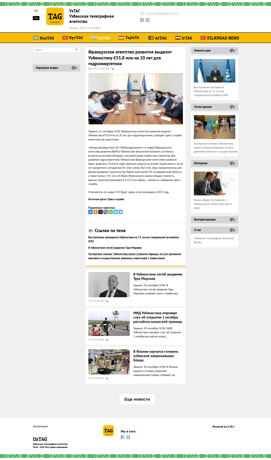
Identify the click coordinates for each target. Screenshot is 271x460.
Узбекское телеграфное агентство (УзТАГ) (214, 240)
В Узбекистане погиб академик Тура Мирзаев (115, 247)
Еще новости (137, 399)
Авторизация (40, 426)
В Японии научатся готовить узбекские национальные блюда (155, 355)
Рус (36, 18)
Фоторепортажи (205, 219)
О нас (197, 230)
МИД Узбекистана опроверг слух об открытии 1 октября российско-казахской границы (157, 317)
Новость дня (202, 50)
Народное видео (47, 68)
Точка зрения (203, 107)
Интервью (200, 163)
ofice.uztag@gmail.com (162, 13)
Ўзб (36, 10)
